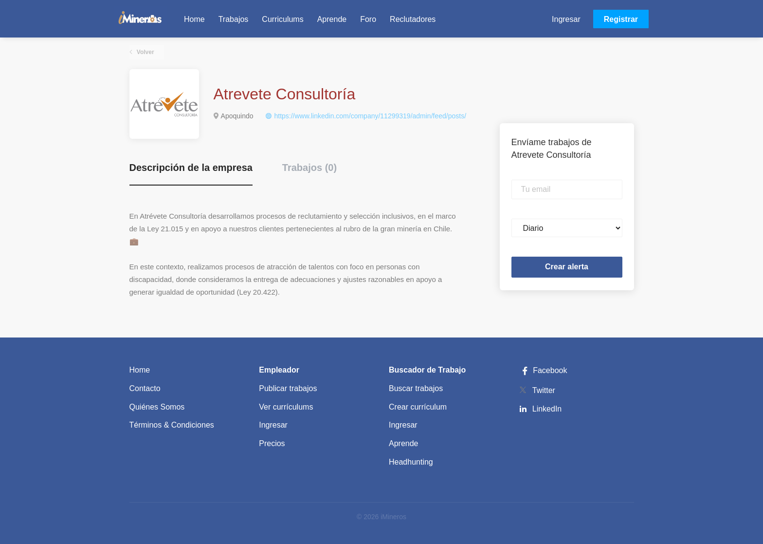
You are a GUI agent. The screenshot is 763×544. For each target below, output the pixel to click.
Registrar (621, 19)
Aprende (403, 443)
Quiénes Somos (157, 407)
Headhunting (411, 462)
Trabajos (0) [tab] (309, 167)
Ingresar (566, 19)
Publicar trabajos (288, 388)
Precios (272, 443)
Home (139, 370)
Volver (144, 52)
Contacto (145, 388)
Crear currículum (418, 407)
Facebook (543, 370)
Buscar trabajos (416, 388)
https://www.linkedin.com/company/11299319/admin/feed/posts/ (370, 116)
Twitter (543, 390)
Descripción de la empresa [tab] (191, 167)
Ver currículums (286, 407)
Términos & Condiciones (171, 425)
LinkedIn (547, 409)
